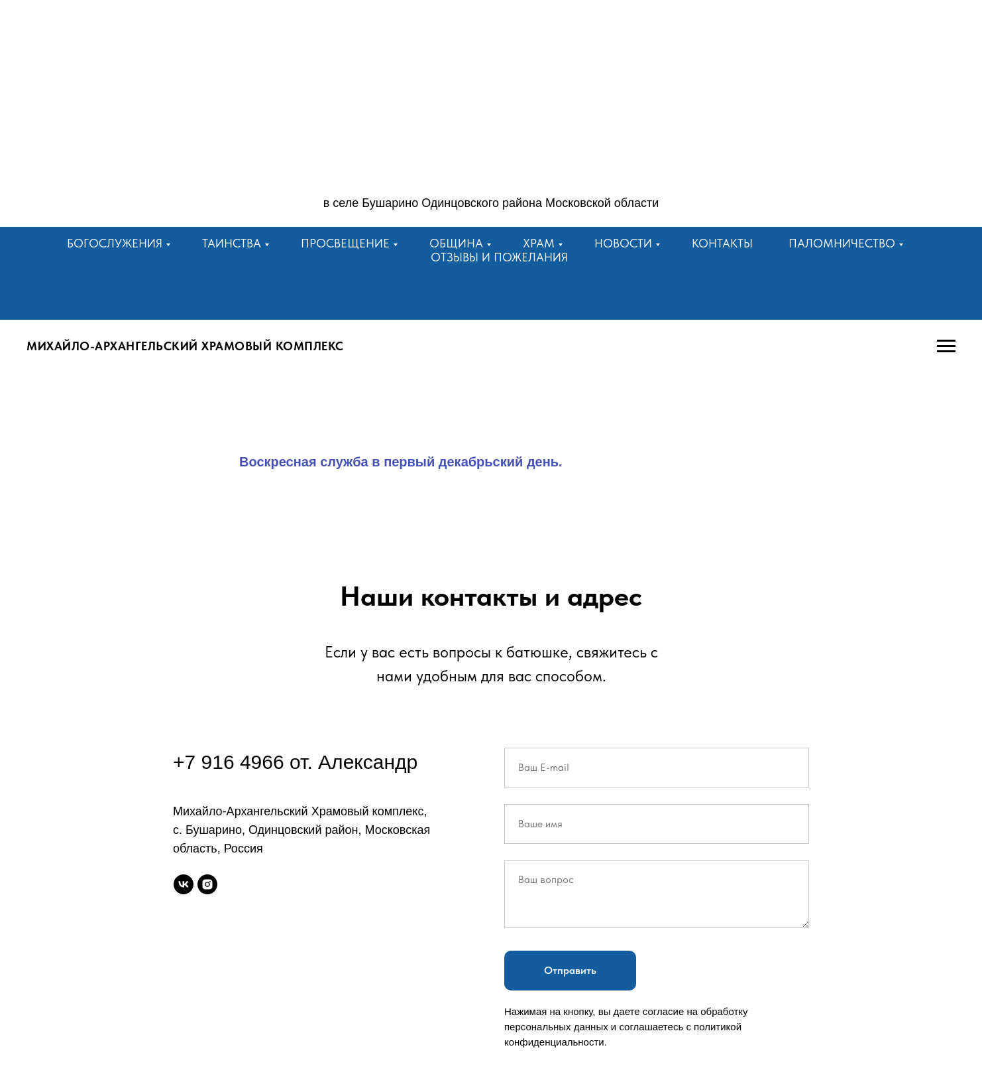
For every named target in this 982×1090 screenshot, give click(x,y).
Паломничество (842, 243)
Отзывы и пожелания (499, 257)
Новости (623, 243)
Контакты (722, 243)
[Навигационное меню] (946, 346)
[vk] (183, 884)
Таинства (231, 243)
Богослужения (114, 243)
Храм (539, 243)
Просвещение (345, 243)
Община (456, 243)
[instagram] (207, 884)
